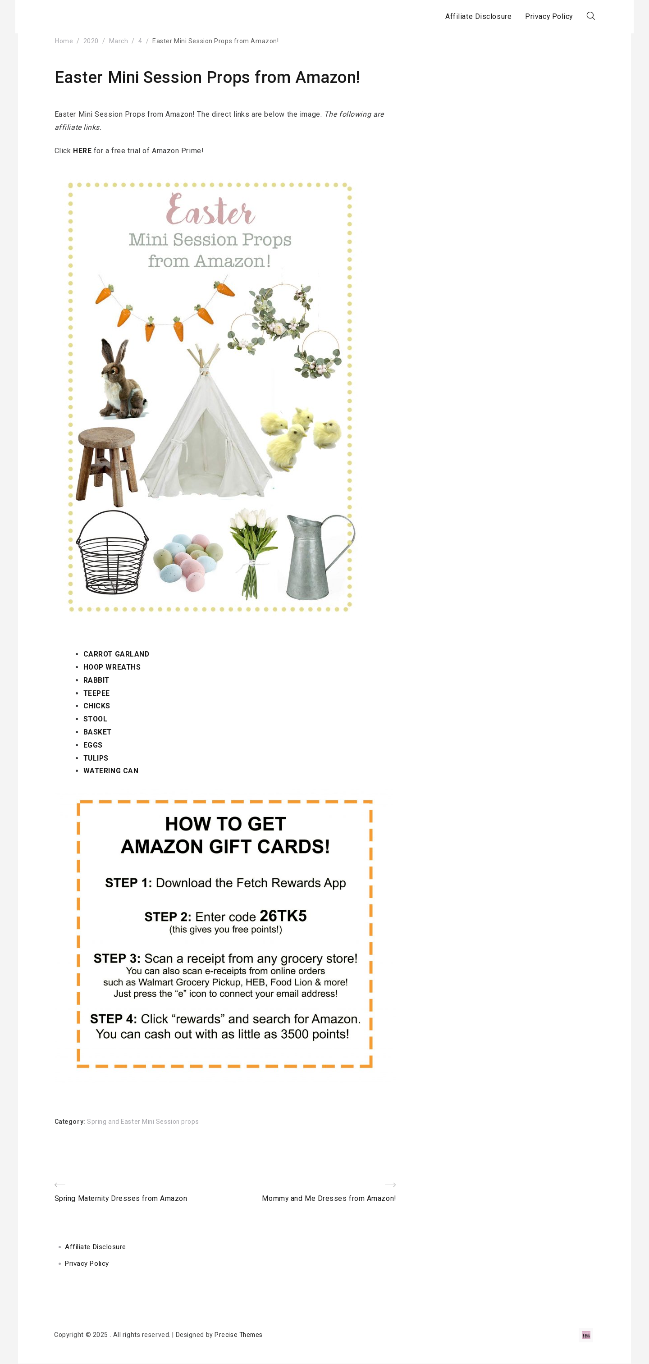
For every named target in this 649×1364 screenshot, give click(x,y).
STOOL (96, 719)
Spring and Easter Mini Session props (144, 1121)
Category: (71, 1121)
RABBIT (96, 680)
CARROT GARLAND (117, 654)
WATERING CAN (111, 770)
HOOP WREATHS (113, 667)
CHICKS (96, 706)
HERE (82, 150)
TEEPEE (97, 693)
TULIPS (96, 758)
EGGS (93, 745)
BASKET (97, 732)
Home (64, 41)
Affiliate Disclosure (470, 16)
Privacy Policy (541, 16)
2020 (91, 41)
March (118, 41)
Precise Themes (240, 1335)
